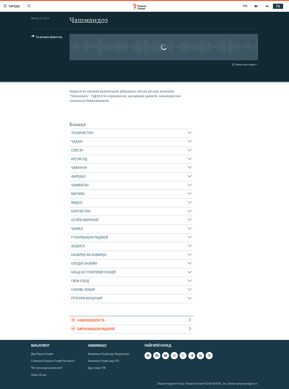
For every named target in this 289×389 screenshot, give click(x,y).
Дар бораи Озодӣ (42, 354)
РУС (245, 6)
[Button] (46, 37)
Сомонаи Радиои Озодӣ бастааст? (53, 361)
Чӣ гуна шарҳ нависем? (46, 368)
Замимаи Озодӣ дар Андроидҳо (109, 354)
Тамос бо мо (38, 375)
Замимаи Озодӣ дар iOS (103, 361)
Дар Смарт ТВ (96, 368)
